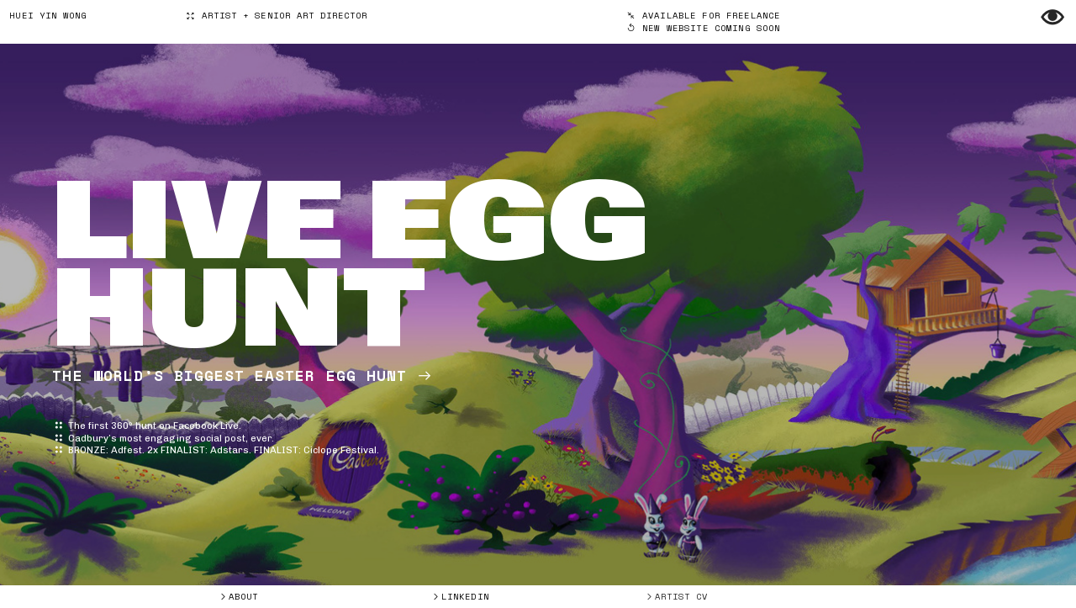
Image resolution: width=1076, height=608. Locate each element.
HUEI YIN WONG (48, 15)
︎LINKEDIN (459, 596)
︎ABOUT (238, 596)
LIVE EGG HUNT (350, 264)
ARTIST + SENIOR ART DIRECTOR (276, 15)
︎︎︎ (703, 21)
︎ (1052, 18)
